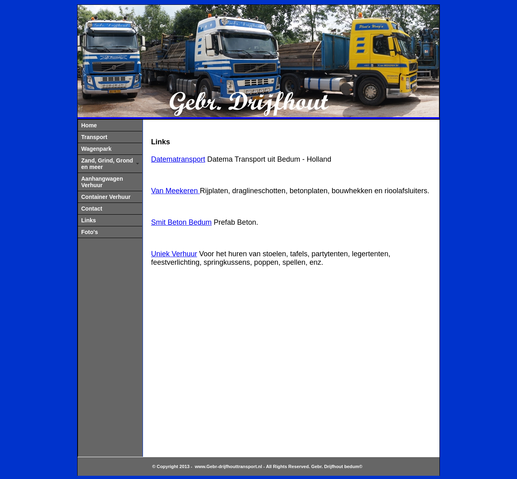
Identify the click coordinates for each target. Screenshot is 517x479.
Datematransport (178, 159)
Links (88, 220)
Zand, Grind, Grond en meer (107, 163)
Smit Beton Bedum (181, 222)
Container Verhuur (105, 197)
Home (89, 125)
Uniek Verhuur (174, 254)
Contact (91, 208)
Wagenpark (96, 149)
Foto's (89, 232)
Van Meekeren (175, 191)
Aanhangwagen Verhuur (102, 181)
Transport (94, 137)
